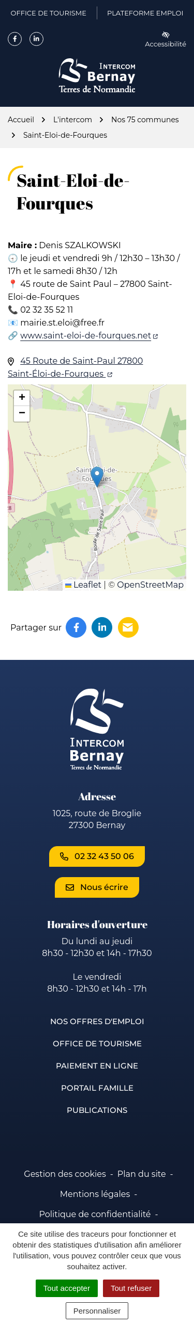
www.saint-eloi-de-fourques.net (89, 336)
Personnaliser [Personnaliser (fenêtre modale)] (97, 1310)
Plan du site (141, 1174)
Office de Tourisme (97, 1043)
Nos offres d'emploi (97, 1021)
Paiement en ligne (97, 1066)
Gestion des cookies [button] (65, 1174)
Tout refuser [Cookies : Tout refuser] (131, 1288)
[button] (97, 477)
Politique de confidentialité (95, 1214)
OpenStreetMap (150, 585)
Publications (97, 1110)
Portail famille (97, 1088)
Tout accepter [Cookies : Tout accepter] (66, 1288)
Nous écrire (97, 887)
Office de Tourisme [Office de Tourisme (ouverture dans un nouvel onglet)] (48, 15)
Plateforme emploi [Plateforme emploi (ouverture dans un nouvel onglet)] (145, 15)
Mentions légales (95, 1194)
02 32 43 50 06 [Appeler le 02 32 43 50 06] (97, 856)
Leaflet (83, 585)
